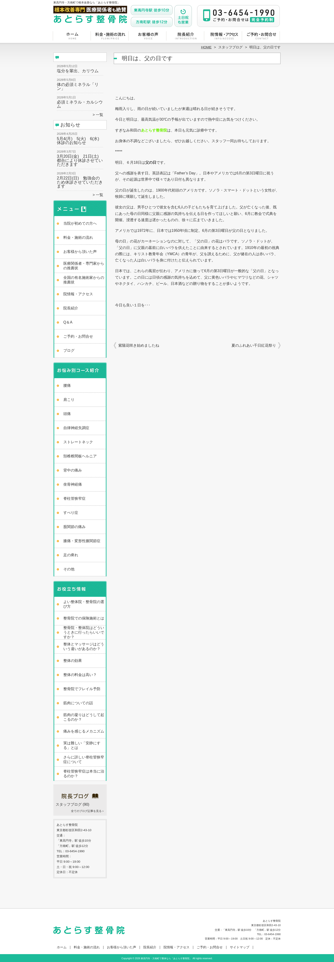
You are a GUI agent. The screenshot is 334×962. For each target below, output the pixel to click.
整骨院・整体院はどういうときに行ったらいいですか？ (83, 632)
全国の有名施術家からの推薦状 (83, 280)
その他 (68, 569)
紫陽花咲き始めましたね (138, 345)
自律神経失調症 (76, 428)
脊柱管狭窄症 (74, 498)
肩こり (68, 400)
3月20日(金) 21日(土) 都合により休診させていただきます (80, 160)
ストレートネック (78, 442)
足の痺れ (70, 555)
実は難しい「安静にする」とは (81, 745)
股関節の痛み (74, 527)
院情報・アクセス (224, 36)
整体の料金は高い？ (80, 675)
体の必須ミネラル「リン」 (78, 86)
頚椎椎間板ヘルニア (80, 456)
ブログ (68, 350)
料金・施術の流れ (110, 36)
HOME (206, 47)
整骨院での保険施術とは (83, 618)
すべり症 (70, 513)
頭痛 (67, 414)
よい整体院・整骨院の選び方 (83, 604)
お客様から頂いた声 (148, 36)
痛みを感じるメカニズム (83, 731)
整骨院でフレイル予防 (81, 689)
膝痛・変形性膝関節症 (81, 541)
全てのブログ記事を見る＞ (87, 811)
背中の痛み (72, 470)
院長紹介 (186, 36)
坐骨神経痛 (72, 484)
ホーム (72, 36)
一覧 (99, 115)
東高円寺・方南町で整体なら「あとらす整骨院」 (166, 958)
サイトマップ (239, 947)
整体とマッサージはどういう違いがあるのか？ (83, 646)
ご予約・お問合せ (262, 36)
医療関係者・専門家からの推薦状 (83, 265)
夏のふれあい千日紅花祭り (253, 345)
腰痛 (67, 385)
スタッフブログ (230, 47)
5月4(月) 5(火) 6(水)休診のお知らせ (78, 140)
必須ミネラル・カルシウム (80, 104)
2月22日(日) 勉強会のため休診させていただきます (80, 182)
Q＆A (67, 322)
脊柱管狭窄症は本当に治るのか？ (83, 773)
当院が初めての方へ (80, 223)
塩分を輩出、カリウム (78, 71)
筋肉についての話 (78, 703)
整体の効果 (72, 661)
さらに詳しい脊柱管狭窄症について (83, 759)
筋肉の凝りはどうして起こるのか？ (83, 717)
